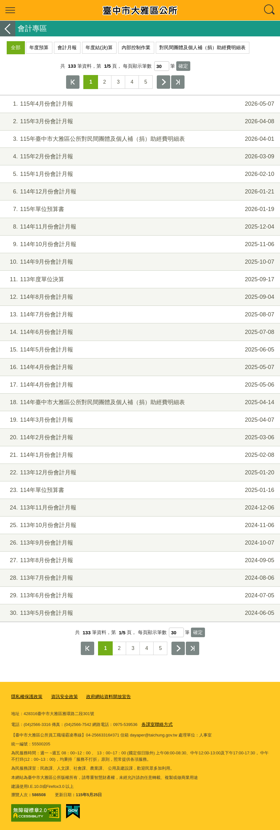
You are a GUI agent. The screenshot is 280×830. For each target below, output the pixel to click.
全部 (15, 47)
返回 (7, 28)
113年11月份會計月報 (139, 507)
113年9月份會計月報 (139, 542)
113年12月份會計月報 (139, 472)
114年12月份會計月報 (139, 191)
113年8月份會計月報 (139, 560)
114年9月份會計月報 (139, 262)
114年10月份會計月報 (139, 244)
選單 (10, 10)
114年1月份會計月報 (139, 455)
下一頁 (163, 82)
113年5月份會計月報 (139, 613)
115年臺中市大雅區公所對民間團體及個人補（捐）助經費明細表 (139, 139)
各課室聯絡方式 (155, 723)
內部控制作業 (136, 47)
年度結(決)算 (99, 47)
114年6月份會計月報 (139, 332)
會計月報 (67, 47)
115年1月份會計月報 (139, 174)
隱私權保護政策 (25, 696)
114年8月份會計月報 (139, 297)
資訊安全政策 (61, 696)
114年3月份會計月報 (139, 420)
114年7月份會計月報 (139, 314)
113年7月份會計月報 (139, 578)
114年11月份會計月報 (139, 226)
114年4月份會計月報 (139, 367)
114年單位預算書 (139, 490)
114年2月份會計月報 (139, 437)
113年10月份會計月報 (139, 525)
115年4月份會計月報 (139, 104)
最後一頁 (178, 82)
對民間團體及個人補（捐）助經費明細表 (202, 47)
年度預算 (39, 47)
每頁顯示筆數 (137, 66)
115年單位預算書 (139, 209)
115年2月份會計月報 (139, 156)
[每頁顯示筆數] (161, 66)
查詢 (270, 10)
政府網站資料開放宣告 (103, 696)
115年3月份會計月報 (139, 121)
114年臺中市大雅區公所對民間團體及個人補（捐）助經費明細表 (139, 402)
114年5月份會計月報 (139, 349)
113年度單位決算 (139, 279)
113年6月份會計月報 (139, 595)
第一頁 (72, 82)
